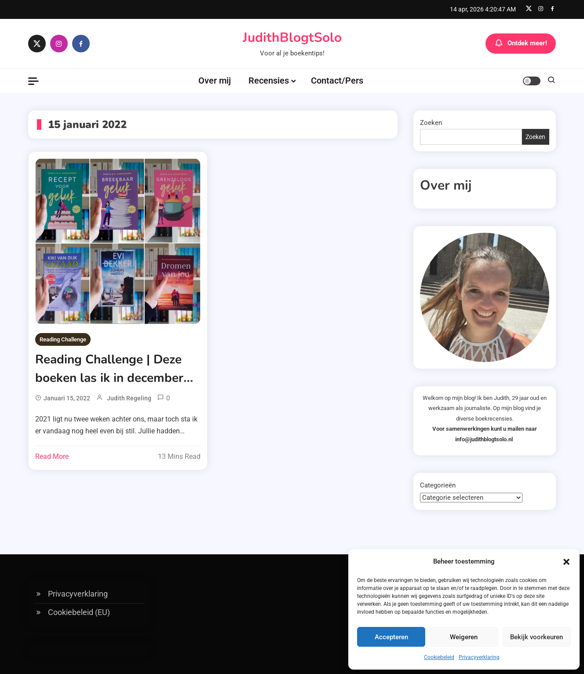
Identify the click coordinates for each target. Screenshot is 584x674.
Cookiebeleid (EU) (79, 612)
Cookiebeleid (439, 657)
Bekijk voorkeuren (536, 637)
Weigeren (464, 637)
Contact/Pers (337, 80)
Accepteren (391, 637)
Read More (52, 456)
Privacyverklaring (479, 657)
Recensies (268, 80)
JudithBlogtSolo (292, 38)
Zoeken (431, 123)
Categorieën (438, 485)
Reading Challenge (63, 339)
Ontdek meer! (520, 43)
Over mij (214, 80)
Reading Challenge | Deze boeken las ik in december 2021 (109, 378)
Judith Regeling (129, 398)
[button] (566, 561)
